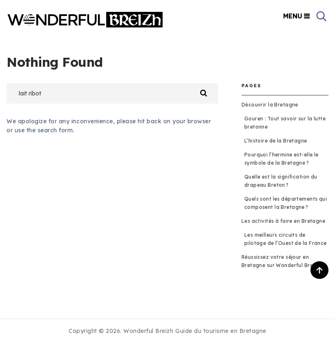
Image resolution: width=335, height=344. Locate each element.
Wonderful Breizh (148, 331)
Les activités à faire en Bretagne (283, 221)
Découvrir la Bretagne (269, 105)
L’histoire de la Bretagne (275, 141)
